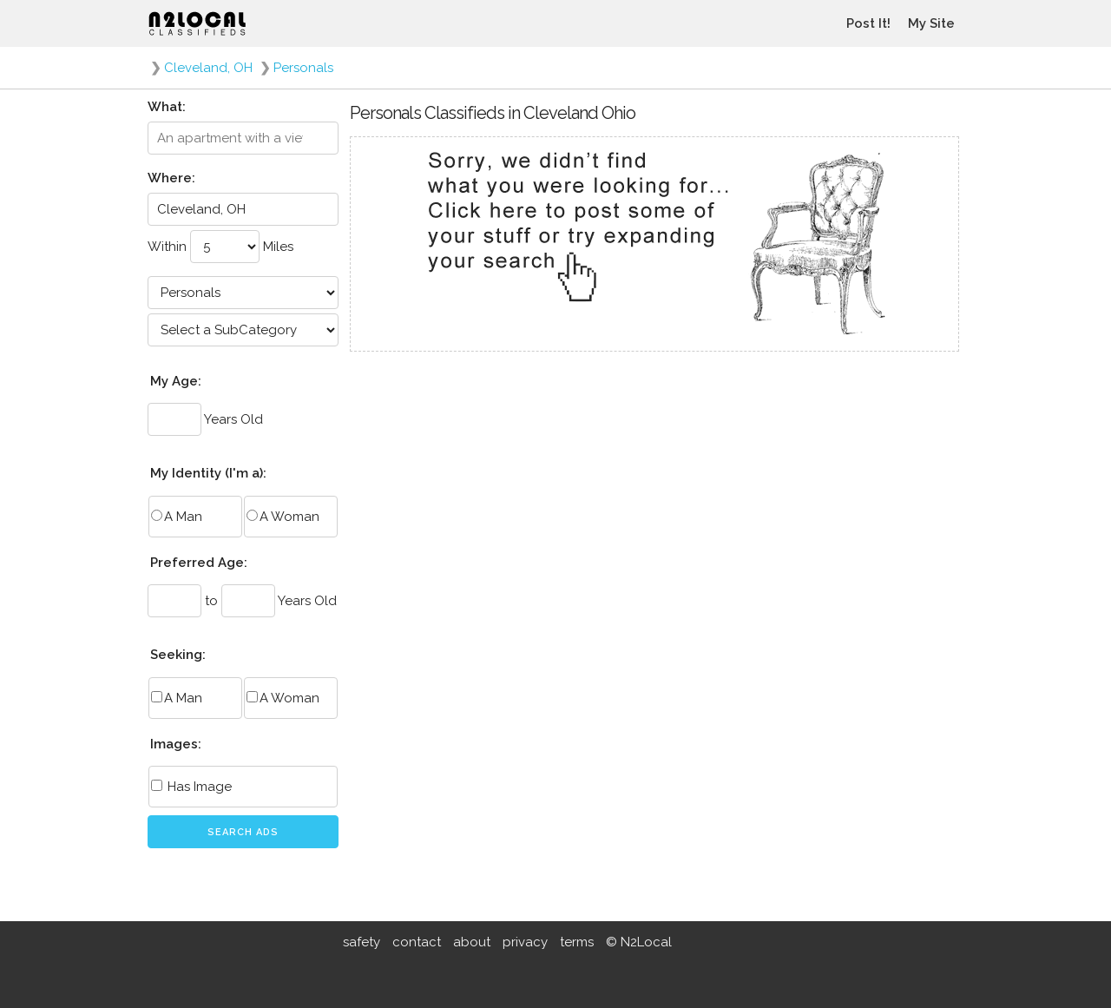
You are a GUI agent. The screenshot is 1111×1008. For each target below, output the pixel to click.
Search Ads (243, 832)
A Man (176, 516)
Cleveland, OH (208, 68)
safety (361, 942)
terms (577, 942)
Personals (303, 68)
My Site (931, 23)
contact (416, 942)
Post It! (868, 23)
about (471, 942)
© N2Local (639, 942)
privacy (525, 942)
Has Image (191, 786)
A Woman (283, 516)
